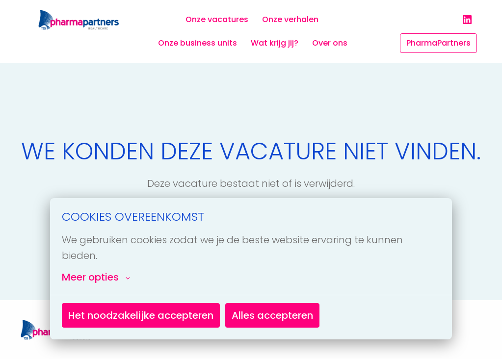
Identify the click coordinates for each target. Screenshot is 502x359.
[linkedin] (467, 19)
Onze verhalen (290, 19)
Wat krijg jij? (274, 43)
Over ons (329, 43)
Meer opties (96, 277)
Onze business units (197, 43)
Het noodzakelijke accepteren (140, 315)
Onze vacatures (216, 19)
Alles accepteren (272, 315)
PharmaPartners (438, 43)
